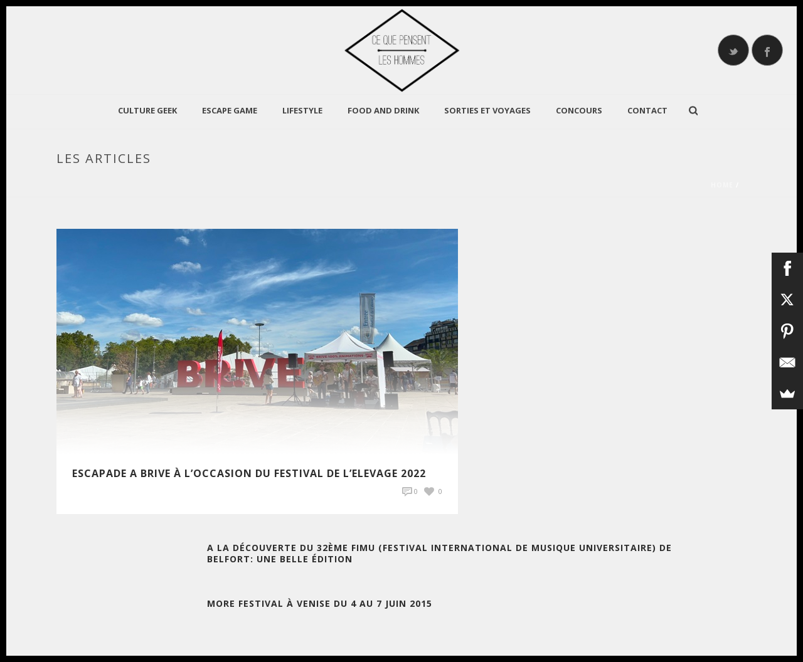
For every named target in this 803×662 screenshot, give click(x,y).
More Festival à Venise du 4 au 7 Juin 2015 (319, 603)
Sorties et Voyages (487, 110)
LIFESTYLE (302, 110)
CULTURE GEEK (147, 110)
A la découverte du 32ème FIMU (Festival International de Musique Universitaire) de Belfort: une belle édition (439, 553)
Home (722, 185)
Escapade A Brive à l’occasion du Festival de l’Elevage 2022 (249, 473)
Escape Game (229, 110)
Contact (647, 110)
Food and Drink (383, 110)
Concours (579, 110)
